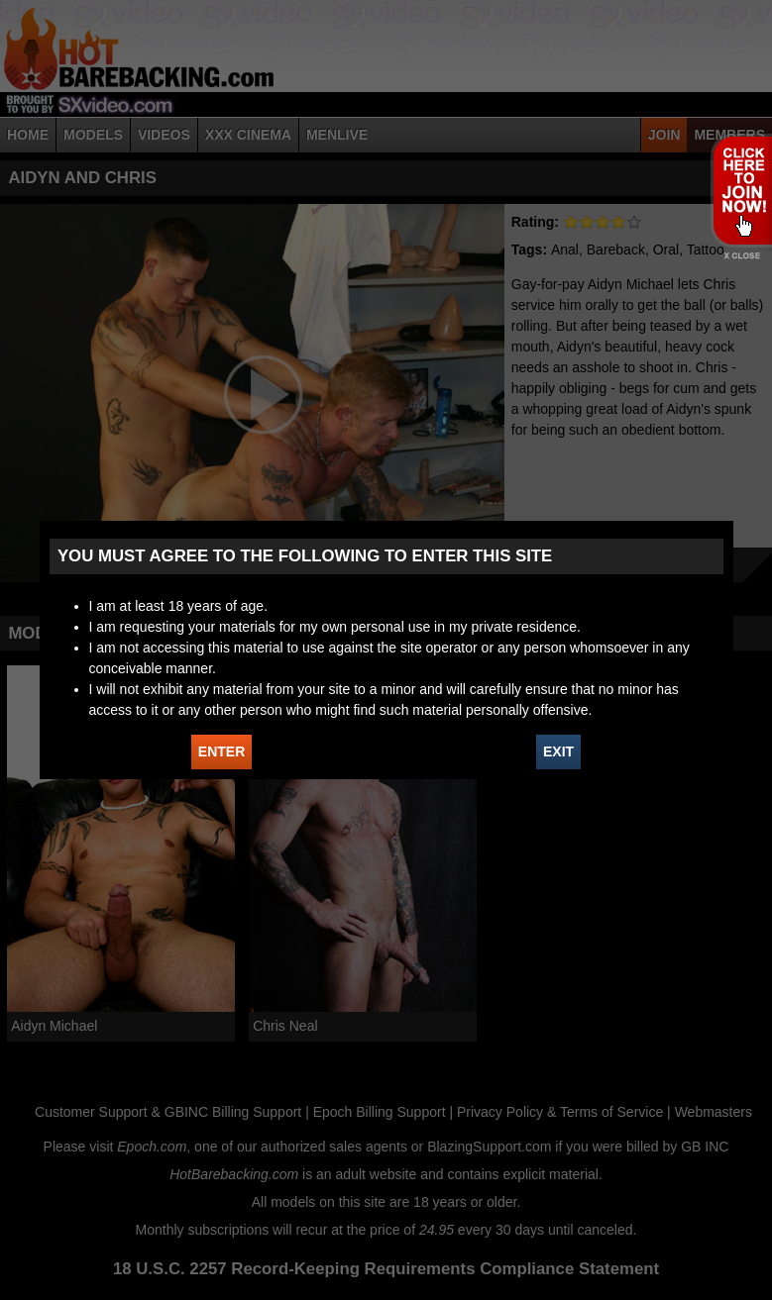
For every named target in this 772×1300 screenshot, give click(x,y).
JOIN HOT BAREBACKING (741, 190)
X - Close (741, 255)
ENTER (221, 751)
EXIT (558, 751)
